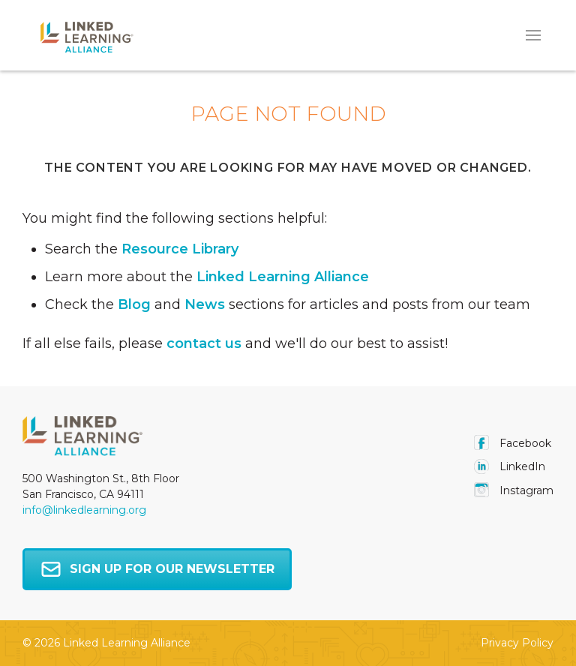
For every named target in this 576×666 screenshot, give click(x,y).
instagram (514, 490)
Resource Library (180, 249)
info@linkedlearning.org (84, 510)
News (204, 304)
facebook (512, 443)
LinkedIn (509, 466)
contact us (204, 343)
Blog (134, 304)
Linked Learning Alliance (282, 276)
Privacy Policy (517, 643)
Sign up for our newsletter (157, 569)
